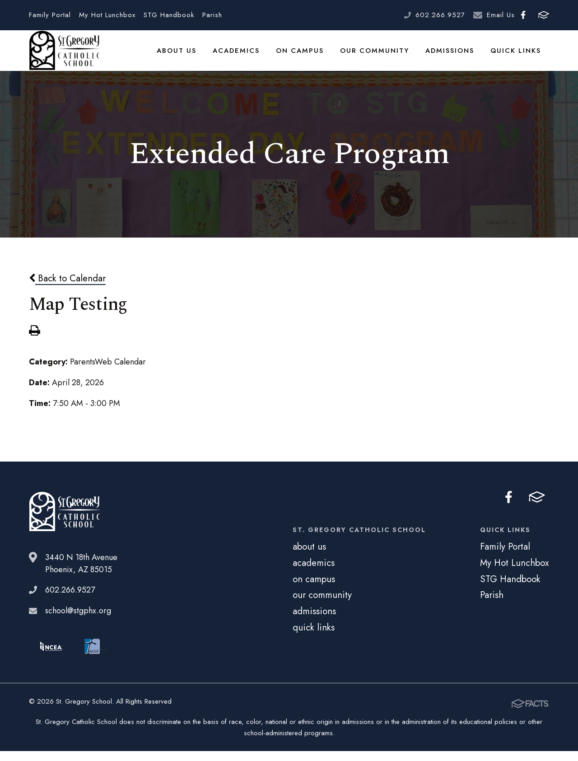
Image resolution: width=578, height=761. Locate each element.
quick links (517, 56)
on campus (307, 56)
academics (244, 56)
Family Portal (50, 15)
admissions (452, 56)
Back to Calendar (67, 289)
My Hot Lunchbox (107, 15)
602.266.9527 (440, 15)
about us (187, 56)
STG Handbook (169, 15)
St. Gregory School (64, 56)
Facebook (523, 15)
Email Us (501, 15)
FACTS (543, 15)
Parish (212, 15)
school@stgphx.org (78, 622)
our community (379, 56)
